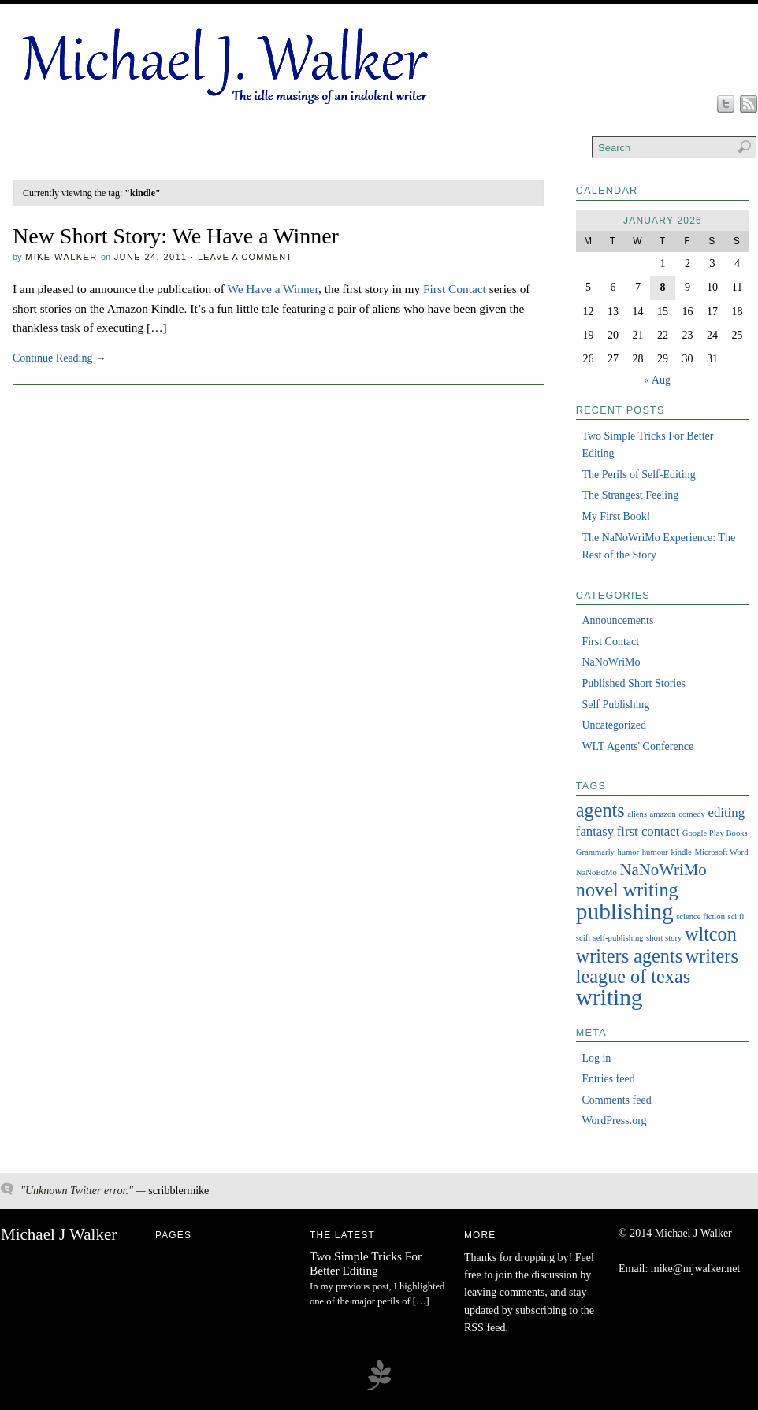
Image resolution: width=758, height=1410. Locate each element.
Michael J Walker (59, 1234)
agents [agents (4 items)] (600, 810)
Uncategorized (614, 725)
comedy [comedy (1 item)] (691, 814)
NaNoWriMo (611, 662)
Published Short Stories (633, 683)
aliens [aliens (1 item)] (637, 814)
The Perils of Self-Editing (638, 475)
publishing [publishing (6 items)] (625, 911)
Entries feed (608, 1079)
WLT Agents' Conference (637, 746)
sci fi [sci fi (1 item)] (735, 916)
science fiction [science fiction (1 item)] (700, 916)
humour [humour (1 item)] (655, 852)
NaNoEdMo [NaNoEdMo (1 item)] (596, 872)
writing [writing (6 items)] (609, 997)
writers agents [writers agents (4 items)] (629, 956)
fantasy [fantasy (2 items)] (595, 831)
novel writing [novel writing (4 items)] (627, 889)
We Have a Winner (272, 288)
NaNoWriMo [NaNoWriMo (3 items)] (662, 869)
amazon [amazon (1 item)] (663, 814)
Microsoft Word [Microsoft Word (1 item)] (722, 852)
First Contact (454, 288)
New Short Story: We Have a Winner (176, 236)
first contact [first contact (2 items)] (648, 831)
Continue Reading (59, 358)
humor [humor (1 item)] (628, 852)
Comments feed (616, 1100)
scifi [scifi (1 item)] (583, 937)
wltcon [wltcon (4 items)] (711, 933)
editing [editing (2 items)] (726, 812)
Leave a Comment (245, 257)
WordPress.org (614, 1120)
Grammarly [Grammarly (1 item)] (595, 852)
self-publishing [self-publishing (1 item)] (618, 937)
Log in (596, 1058)
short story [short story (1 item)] (664, 937)
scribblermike (178, 1191)
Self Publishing (615, 705)
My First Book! (616, 516)
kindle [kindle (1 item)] (681, 852)
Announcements (617, 620)
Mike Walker (61, 257)
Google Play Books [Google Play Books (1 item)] (715, 833)
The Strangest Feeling (630, 495)
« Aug (657, 380)
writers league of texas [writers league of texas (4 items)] (657, 966)
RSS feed (485, 1328)
